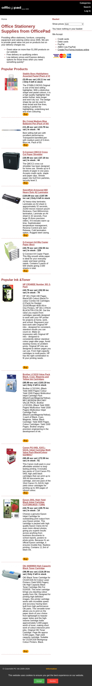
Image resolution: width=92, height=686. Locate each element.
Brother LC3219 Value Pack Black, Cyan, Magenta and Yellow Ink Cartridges (36, 376)
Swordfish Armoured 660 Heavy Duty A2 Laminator (35, 191)
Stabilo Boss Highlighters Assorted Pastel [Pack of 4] (36, 75)
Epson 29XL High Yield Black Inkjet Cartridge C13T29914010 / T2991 (34, 502)
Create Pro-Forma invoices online (73, 50)
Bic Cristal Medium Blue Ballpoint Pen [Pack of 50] (36, 122)
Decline (53, 681)
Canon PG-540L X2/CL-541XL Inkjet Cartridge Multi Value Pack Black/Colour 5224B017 (36, 451)
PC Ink (17, 669)
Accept (39, 681)
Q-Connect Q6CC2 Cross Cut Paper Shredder (35, 153)
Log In (87, 11)
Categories (85, 3)
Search (87, 7)
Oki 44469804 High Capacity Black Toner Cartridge (37, 567)
